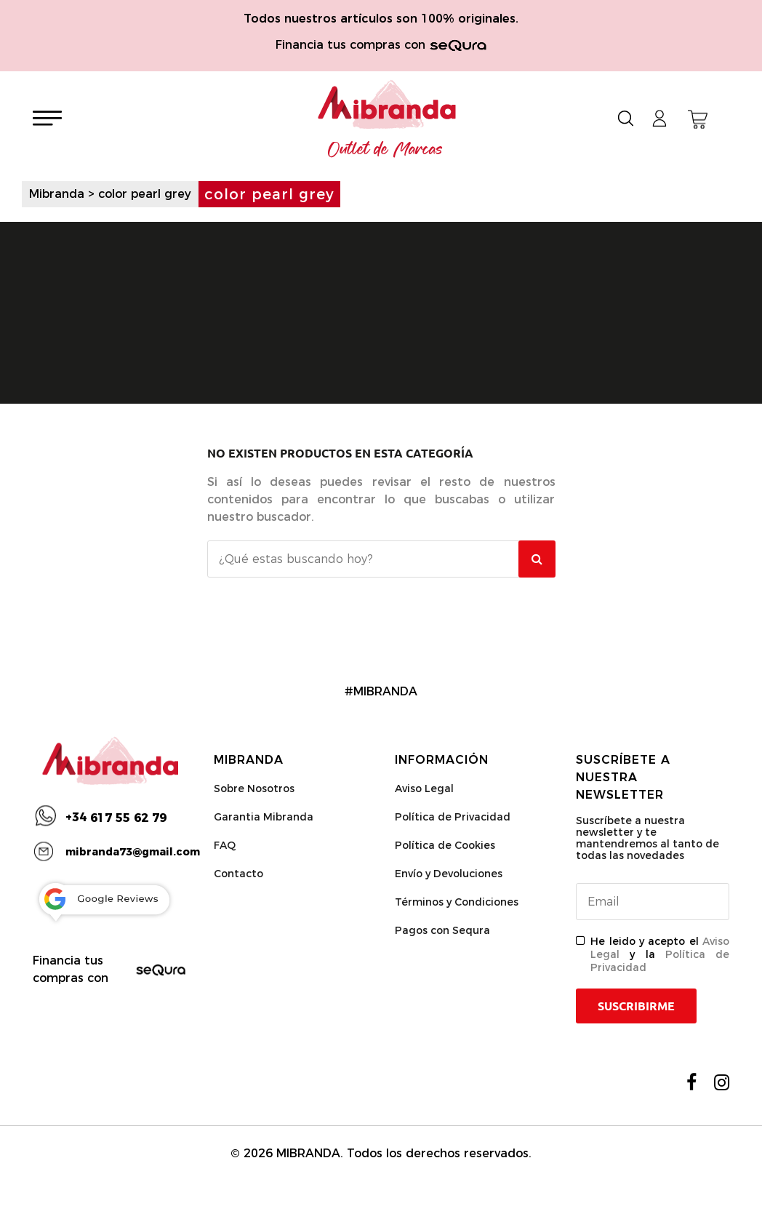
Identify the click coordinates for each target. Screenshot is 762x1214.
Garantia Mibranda (263, 816)
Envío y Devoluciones (448, 873)
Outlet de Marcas (385, 149)
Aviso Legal (424, 788)
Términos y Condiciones (456, 901)
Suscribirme (636, 1006)
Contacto (238, 873)
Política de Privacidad (452, 816)
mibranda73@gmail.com (132, 851)
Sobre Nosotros (254, 788)
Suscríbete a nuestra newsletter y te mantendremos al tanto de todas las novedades (647, 838)
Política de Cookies (445, 845)
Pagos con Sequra (442, 930)
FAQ (225, 845)
